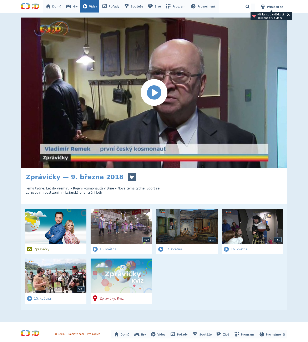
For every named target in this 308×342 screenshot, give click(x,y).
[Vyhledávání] (247, 6)
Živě (155, 7)
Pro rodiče (94, 333)
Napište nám (77, 333)
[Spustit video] (154, 93)
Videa (91, 7)
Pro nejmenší (204, 7)
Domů (54, 7)
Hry (73, 7)
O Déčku (61, 333)
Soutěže (134, 7)
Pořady (112, 7)
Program (176, 7)
